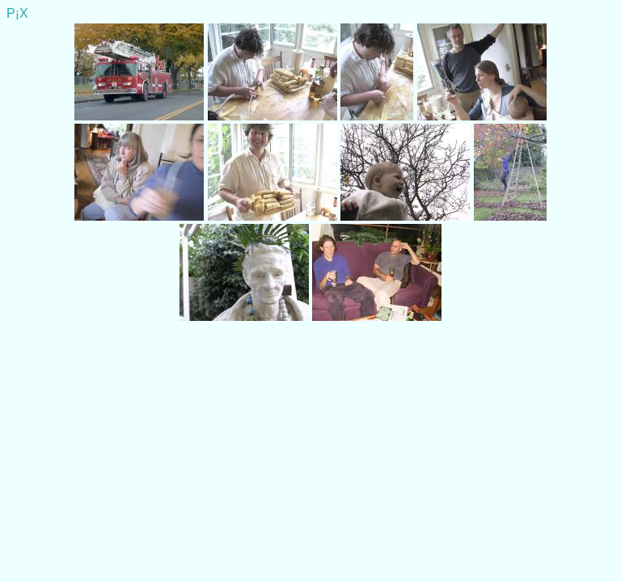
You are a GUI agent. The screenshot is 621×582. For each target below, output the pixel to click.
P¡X (17, 13)
